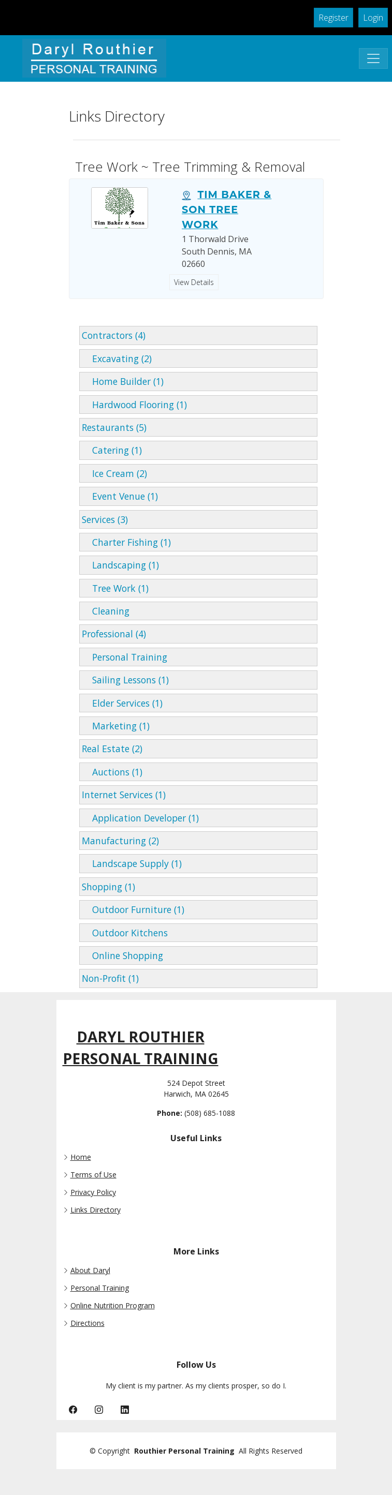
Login (373, 17)
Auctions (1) (112, 772)
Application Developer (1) (140, 818)
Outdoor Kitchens (125, 932)
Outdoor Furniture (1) (133, 909)
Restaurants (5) (114, 427)
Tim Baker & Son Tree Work (226, 209)
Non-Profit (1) (110, 978)
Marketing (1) (116, 726)
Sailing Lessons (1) (125, 680)
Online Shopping (122, 955)
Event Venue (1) (120, 496)
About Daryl (90, 1270)
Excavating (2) (117, 358)
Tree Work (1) (115, 588)
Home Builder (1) (123, 381)
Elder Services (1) (122, 703)
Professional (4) (114, 633)
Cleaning (105, 611)
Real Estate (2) (112, 748)
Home (80, 1157)
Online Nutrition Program (112, 1305)
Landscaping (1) (120, 565)
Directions (87, 1323)
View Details (194, 282)
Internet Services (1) (124, 794)
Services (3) (105, 519)
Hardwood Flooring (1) (134, 404)
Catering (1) (112, 450)
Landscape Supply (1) (132, 863)
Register (333, 17)
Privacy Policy (93, 1192)
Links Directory (95, 1210)
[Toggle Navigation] (373, 58)
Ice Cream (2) (114, 473)
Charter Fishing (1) (126, 542)
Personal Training (124, 657)
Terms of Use (93, 1174)
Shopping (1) (108, 886)
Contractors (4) (114, 335)
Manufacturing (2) (120, 840)
